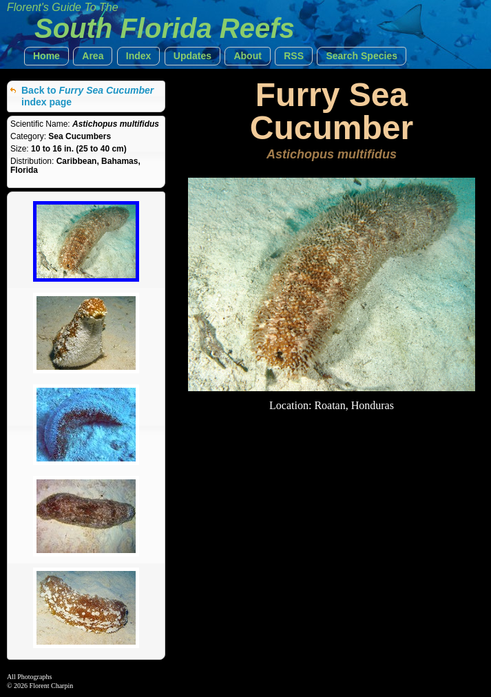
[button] (46, 56)
